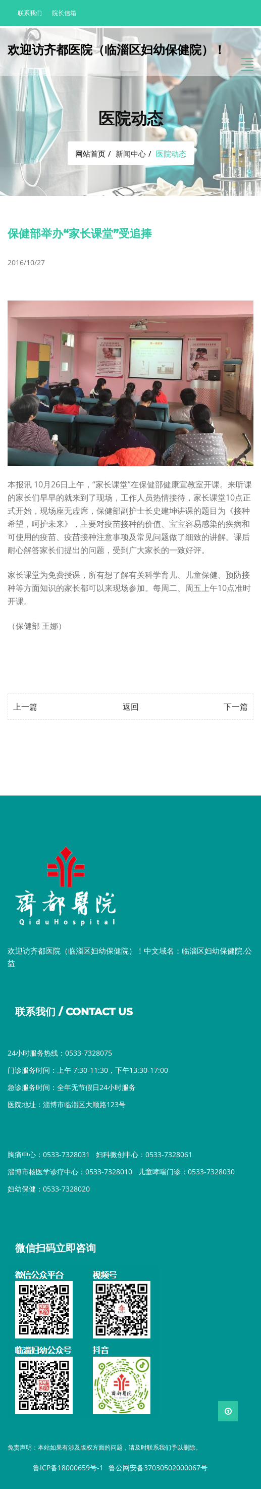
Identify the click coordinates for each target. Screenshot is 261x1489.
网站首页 (90, 153)
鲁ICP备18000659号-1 (68, 1467)
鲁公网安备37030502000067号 (158, 1467)
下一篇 (236, 706)
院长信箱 (64, 13)
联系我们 (30, 13)
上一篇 (25, 706)
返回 (131, 706)
